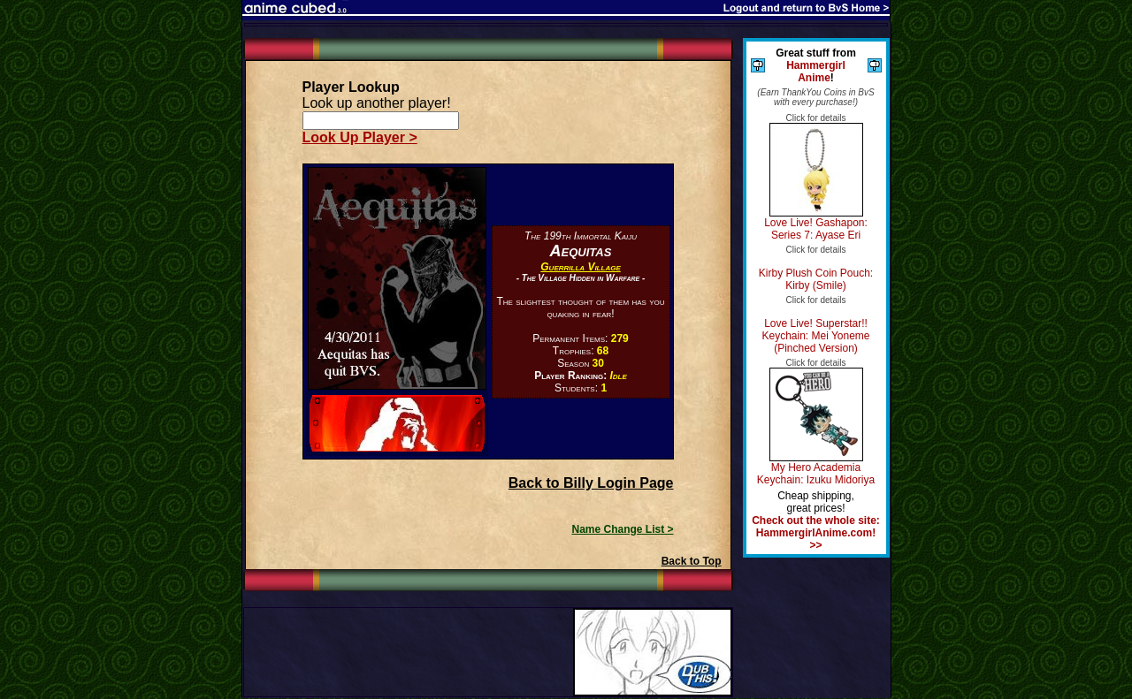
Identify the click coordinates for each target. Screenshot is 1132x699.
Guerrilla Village (580, 267)
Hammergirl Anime (815, 71)
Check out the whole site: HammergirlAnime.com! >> (816, 532)
